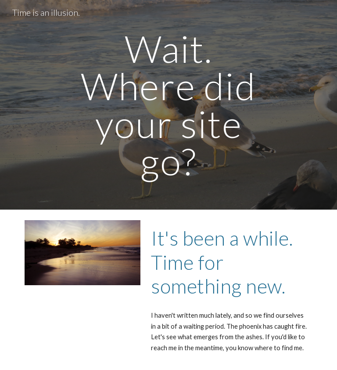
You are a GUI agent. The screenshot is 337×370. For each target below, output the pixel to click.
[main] (168, 104)
